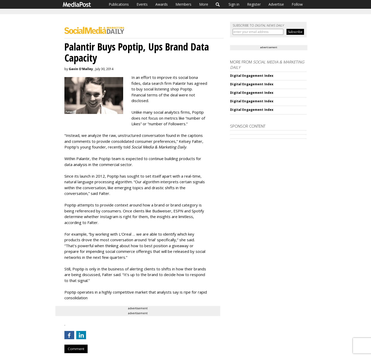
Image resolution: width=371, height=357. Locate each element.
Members (183, 4)
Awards (161, 4)
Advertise (276, 4)
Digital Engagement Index (251, 75)
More (203, 4)
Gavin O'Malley (81, 69)
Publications (119, 4)
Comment (76, 348)
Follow (297, 4)
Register (254, 4)
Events (142, 4)
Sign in (234, 4)
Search (218, 4)
